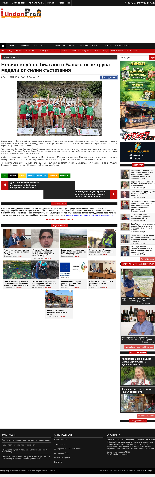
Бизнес (72, 46)
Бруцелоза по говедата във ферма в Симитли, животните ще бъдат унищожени (73, 243)
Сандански (86, 51)
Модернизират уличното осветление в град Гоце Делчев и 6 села (71, 274)
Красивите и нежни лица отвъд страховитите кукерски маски (26, 440)
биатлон (13, 175)
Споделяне (109, 77)
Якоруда (104, 51)
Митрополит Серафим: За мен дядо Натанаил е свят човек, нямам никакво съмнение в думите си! (142, 173)
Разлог (35, 51)
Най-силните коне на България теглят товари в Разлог (58, 303)
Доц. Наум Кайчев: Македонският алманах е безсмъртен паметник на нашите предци (141, 250)
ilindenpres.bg (4, 474)
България (24, 46)
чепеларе (53, 175)
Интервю (84, 46)
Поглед (95, 46)
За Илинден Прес (18, 3)
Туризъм (45, 46)
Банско (27, 51)
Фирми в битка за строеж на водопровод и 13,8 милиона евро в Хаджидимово (44, 274)
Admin (4, 77)
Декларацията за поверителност (67, 450)
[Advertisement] (112, 24)
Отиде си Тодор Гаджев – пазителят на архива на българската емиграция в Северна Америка (43, 244)
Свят (35, 46)
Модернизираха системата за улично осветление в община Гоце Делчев (16, 243)
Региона (12, 46)
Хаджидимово (117, 51)
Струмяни (75, 51)
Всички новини (122, 46)
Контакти (51, 3)
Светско (107, 46)
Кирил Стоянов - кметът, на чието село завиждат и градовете (136, 300)
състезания (41, 175)
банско (22, 175)
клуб (4, 175)
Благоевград (6, 51)
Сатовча (65, 51)
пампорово (64, 175)
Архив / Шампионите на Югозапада (139, 347)
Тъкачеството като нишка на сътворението (18, 445)
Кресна (137, 51)
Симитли (17, 51)
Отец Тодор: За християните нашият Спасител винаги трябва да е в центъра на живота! (143, 227)
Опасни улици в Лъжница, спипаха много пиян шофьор (101, 242)
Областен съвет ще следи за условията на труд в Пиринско (101, 274)
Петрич (96, 51)
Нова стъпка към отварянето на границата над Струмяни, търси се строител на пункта (16, 274)
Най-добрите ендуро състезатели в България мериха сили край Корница (25, 451)
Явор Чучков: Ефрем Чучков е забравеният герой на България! (143, 194)
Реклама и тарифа (36, 3)
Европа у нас (59, 46)
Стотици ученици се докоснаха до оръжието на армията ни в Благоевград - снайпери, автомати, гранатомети (26, 458)
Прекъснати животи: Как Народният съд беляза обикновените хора (141, 216)
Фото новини (64, 3)
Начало (5, 3)
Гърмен (56, 51)
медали (31, 175)
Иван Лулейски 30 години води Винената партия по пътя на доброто (138, 338)
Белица (128, 51)
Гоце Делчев (45, 51)
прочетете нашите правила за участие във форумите (89, 206)
